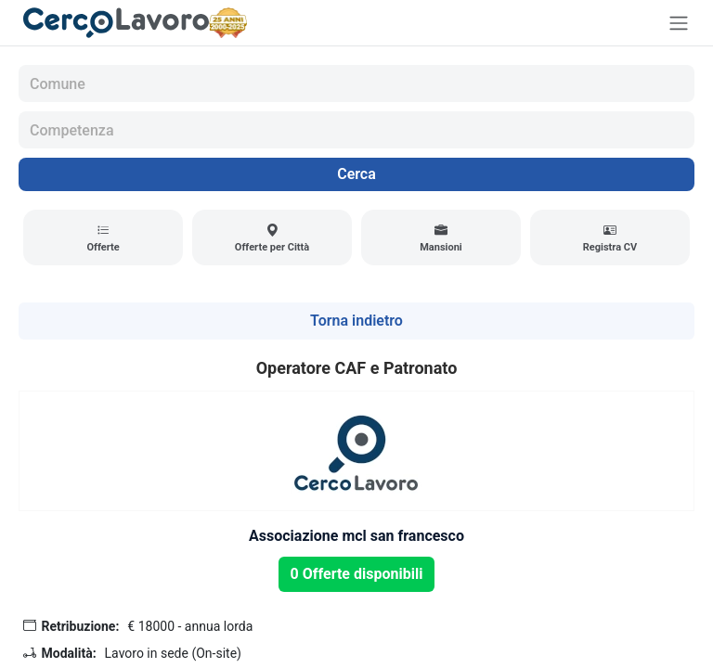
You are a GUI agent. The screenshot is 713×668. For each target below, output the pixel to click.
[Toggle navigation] (679, 22)
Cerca (356, 174)
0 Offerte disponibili (357, 574)
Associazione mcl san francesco (356, 536)
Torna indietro (356, 320)
